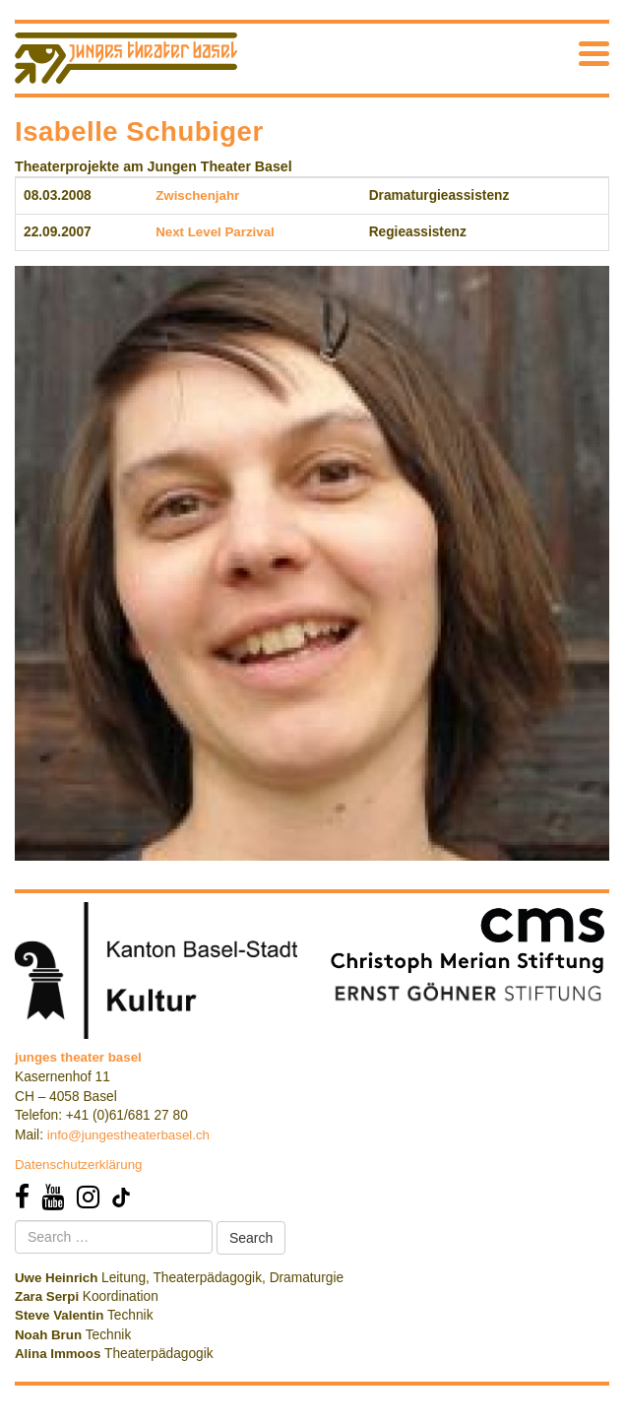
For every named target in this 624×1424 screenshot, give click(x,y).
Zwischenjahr (197, 195)
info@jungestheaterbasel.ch (128, 1135)
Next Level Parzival (215, 232)
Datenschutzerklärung (79, 1164)
